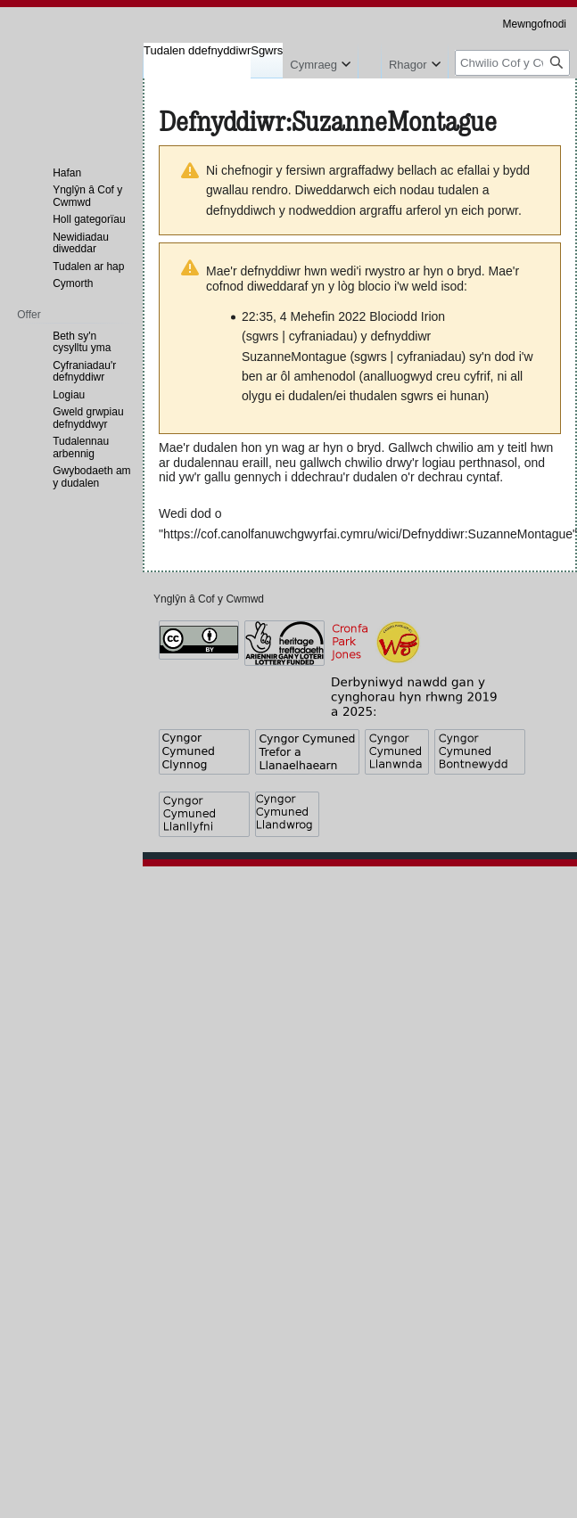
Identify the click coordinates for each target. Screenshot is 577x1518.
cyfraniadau (321, 336)
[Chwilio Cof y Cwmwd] (512, 63)
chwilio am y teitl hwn (495, 447)
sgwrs (262, 336)
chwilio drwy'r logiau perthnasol (431, 462)
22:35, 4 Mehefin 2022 (304, 316)
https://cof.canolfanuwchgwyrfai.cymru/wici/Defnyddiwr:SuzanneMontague (368, 534)
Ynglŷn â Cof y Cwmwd (208, 599)
